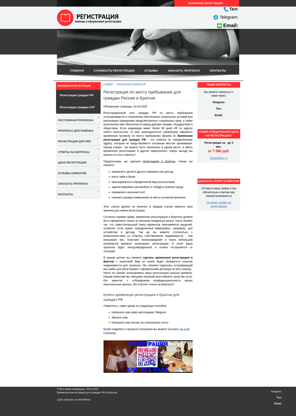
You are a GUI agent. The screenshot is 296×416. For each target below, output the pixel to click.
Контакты (218, 70)
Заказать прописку (184, 70)
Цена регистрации (72, 162)
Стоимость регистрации (114, 70)
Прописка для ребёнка (76, 130)
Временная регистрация (74, 86)
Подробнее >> (219, 158)
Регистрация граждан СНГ (77, 107)
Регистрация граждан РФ (77, 95)
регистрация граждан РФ (131, 83)
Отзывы (151, 70)
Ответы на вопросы (74, 152)
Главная (77, 70)
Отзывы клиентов (72, 173)
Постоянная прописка (75, 120)
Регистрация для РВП (74, 141)
